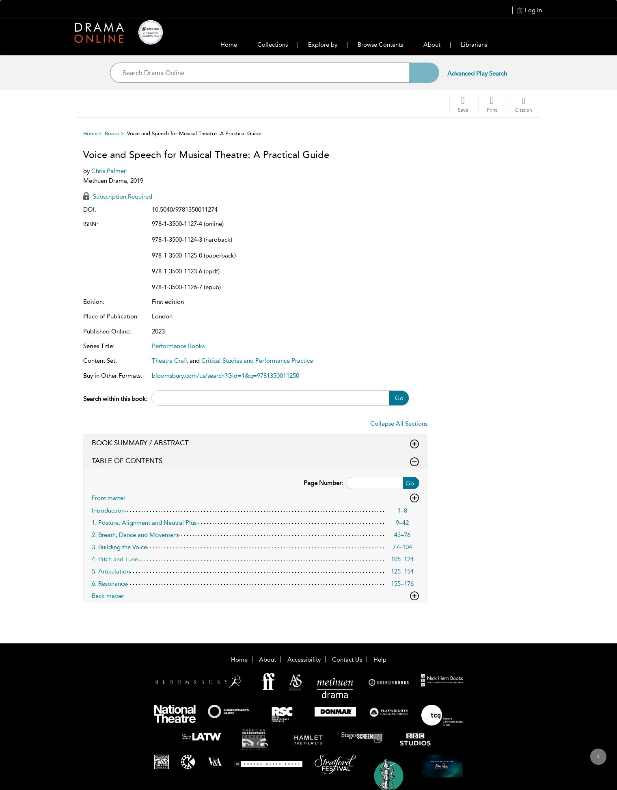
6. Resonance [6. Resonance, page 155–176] (109, 583)
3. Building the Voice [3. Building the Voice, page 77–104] (119, 547)
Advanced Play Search (477, 73)
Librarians (474, 44)
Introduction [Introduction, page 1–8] (108, 510)
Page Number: (323, 483)
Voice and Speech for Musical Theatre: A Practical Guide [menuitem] (194, 133)
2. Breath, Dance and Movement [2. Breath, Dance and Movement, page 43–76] (135, 535)
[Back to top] (598, 761)
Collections (272, 44)
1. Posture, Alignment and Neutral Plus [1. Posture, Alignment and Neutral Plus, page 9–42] (144, 522)
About (431, 44)
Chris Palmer (108, 171)
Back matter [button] (255, 595)
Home (228, 44)
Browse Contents (380, 44)
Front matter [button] (255, 497)
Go (399, 398)
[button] (492, 104)
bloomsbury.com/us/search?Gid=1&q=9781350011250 (225, 375)
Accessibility (304, 659)
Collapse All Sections (398, 423)
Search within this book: (115, 399)
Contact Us (347, 659)
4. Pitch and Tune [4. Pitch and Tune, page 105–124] (115, 559)
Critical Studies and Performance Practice (257, 360)
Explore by (322, 44)
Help (379, 659)
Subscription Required (117, 196)
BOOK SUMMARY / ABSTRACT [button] (255, 443)
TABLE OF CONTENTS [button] (255, 461)
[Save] (463, 104)
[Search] (424, 73)
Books (112, 133)
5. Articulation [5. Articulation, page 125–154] (111, 571)
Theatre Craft (170, 360)
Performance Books (178, 346)
